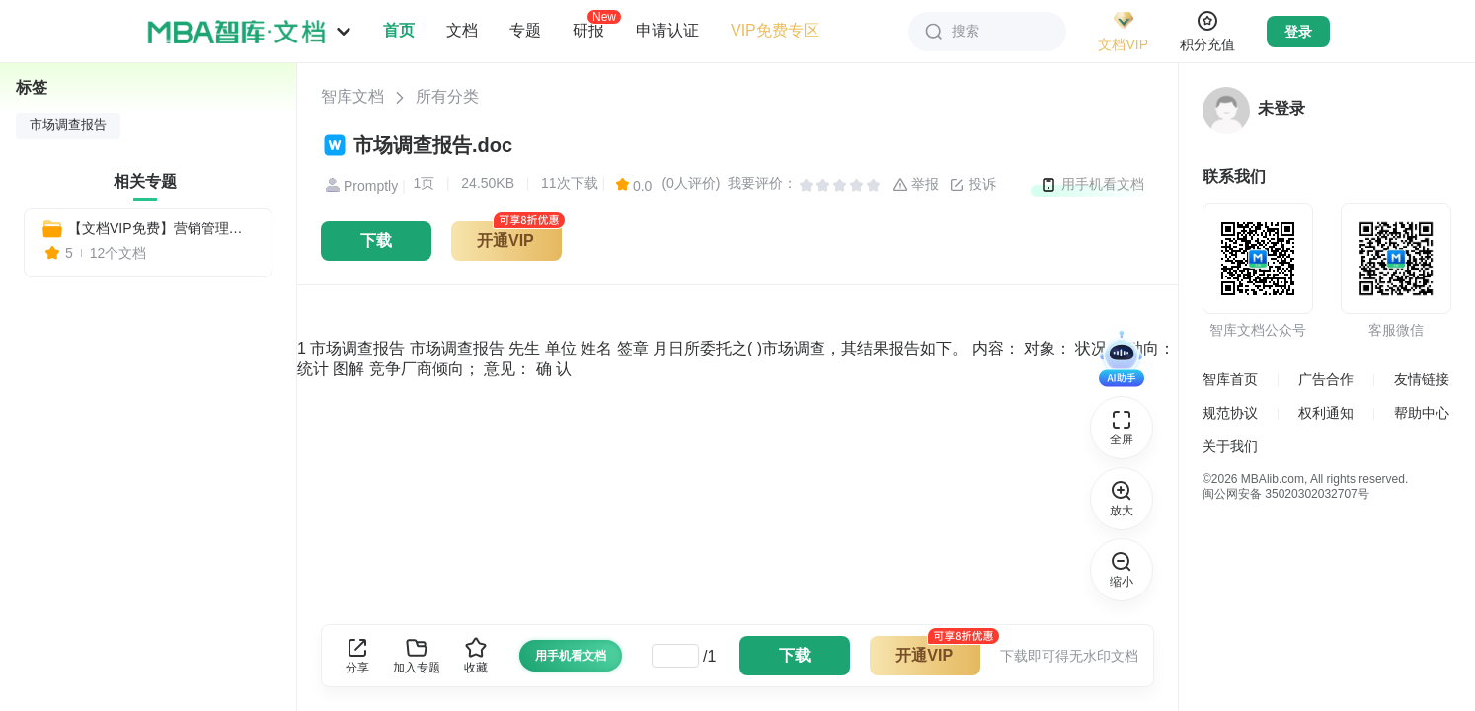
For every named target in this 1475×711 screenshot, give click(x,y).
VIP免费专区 (775, 30)
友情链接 (1421, 379)
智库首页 (1230, 379)
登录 (1298, 32)
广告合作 (1326, 379)
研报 (588, 30)
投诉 (972, 185)
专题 (525, 30)
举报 (916, 185)
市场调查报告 (68, 125)
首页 (399, 30)
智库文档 (352, 96)
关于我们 (1230, 446)
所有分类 (447, 96)
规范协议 (1230, 413)
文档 (462, 30)
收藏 (476, 655)
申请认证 (667, 30)
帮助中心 (1421, 413)
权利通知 (1326, 413)
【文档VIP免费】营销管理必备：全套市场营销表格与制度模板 (162, 228)
